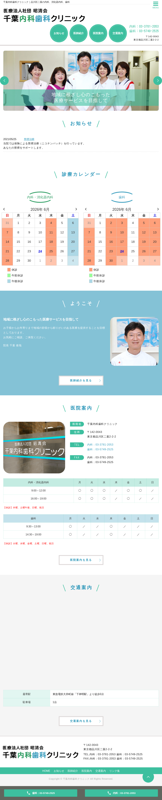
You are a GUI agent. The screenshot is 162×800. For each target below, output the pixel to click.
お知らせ (59, 33)
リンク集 (114, 770)
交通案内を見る (81, 721)
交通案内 (118, 33)
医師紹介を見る (81, 380)
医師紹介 (78, 33)
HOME (46, 770)
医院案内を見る (81, 560)
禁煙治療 (29, 139)
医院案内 (98, 33)
